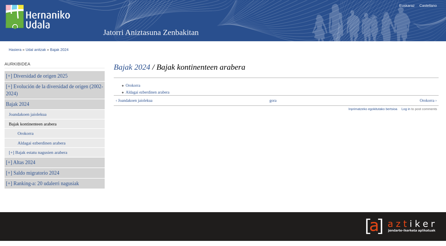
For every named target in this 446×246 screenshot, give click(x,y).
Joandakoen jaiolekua (28, 114)
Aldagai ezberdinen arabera (42, 142)
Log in (405, 109)
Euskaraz (407, 5)
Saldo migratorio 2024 (36, 173)
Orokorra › (428, 100)
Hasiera (15, 49)
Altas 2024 (24, 162)
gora (272, 100)
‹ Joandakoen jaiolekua (134, 100)
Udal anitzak (36, 49)
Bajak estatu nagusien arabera (41, 152)
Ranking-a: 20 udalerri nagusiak (46, 183)
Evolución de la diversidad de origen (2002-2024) (54, 90)
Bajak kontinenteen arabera (33, 123)
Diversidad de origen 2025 (40, 76)
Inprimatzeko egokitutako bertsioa (372, 109)
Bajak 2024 (59, 49)
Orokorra (26, 133)
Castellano (428, 5)
